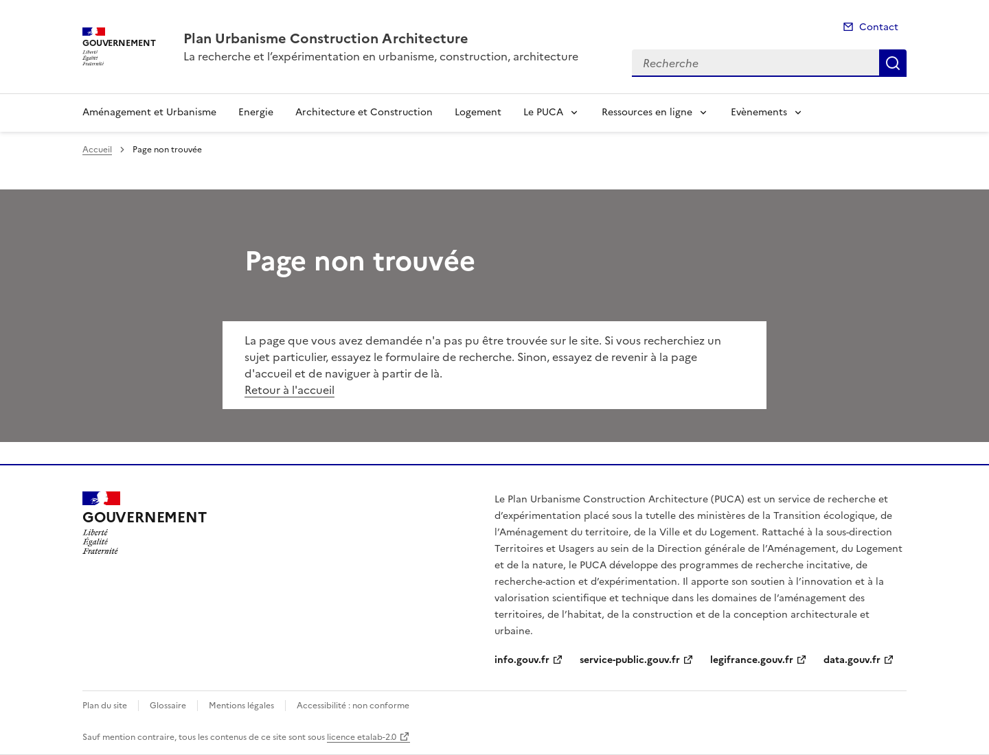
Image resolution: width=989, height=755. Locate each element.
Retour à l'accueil (289, 390)
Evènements (759, 112)
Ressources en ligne (647, 112)
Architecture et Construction (364, 112)
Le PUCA (543, 112)
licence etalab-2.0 (361, 737)
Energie (255, 112)
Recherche (893, 63)
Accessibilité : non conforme (353, 705)
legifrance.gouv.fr (751, 660)
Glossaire (168, 705)
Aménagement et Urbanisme (149, 112)
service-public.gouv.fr (630, 660)
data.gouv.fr (851, 660)
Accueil (97, 149)
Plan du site (104, 705)
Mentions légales (241, 705)
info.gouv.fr (521, 660)
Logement (478, 112)
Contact (878, 27)
